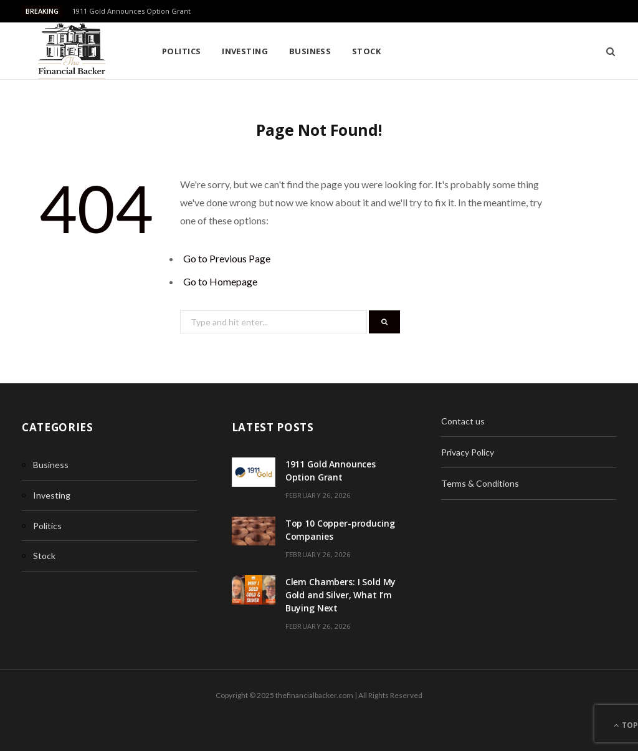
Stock (366, 51)
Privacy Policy (467, 452)
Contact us (463, 421)
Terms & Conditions (480, 483)
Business (310, 51)
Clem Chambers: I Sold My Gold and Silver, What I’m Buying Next (340, 595)
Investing (245, 51)
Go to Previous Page (226, 258)
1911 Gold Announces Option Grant (131, 11)
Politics (181, 51)
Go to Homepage (220, 281)
